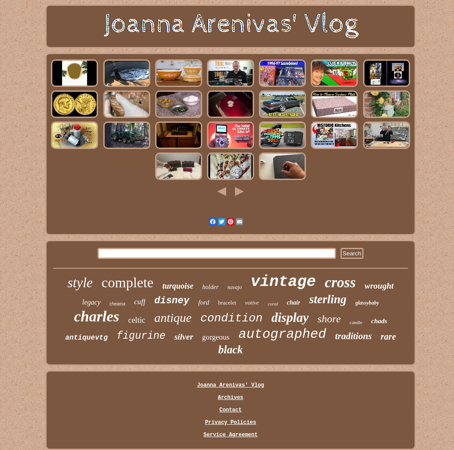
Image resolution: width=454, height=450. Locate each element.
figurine (141, 336)
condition (231, 318)
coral (273, 303)
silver (183, 336)
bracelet (227, 302)
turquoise (177, 286)
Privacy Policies (230, 422)
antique (173, 318)
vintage (283, 282)
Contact (230, 410)
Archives (230, 398)
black (230, 350)
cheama (117, 303)
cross (340, 282)
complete (127, 282)
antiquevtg (86, 338)
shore (328, 319)
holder (210, 287)
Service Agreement (231, 435)
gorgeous (216, 337)
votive (252, 302)
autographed (282, 334)
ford (203, 302)
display (290, 317)
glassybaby (367, 303)
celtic (136, 320)
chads (379, 321)
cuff (140, 301)
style (80, 282)
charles (96, 316)
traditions (353, 336)
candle (356, 322)
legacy (91, 302)
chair (293, 302)
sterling (327, 299)
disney (171, 300)
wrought (378, 285)
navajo (234, 287)
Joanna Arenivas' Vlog (230, 385)
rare (388, 336)
